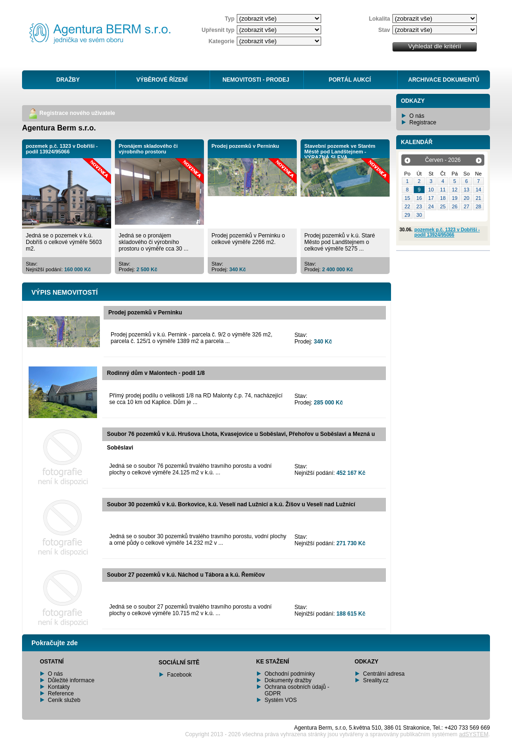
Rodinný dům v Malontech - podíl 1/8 (156, 373)
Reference (61, 693)
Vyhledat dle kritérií (434, 46)
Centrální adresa (384, 674)
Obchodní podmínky (289, 674)
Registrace (422, 122)
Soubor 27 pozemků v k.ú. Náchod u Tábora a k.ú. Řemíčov (186, 575)
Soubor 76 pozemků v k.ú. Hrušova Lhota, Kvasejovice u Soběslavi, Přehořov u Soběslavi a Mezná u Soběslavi (241, 441)
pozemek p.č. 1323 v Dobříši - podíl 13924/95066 (62, 148)
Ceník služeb (64, 700)
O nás (416, 116)
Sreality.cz (375, 680)
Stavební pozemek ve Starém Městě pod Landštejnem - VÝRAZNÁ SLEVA (340, 151)
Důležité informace (71, 680)
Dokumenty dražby (287, 680)
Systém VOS (280, 700)
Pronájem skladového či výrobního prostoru (148, 148)
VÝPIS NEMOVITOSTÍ (64, 292)
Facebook (179, 674)
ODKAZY (413, 101)
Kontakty (59, 687)
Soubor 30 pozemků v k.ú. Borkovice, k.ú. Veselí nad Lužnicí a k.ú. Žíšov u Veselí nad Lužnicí (231, 504)
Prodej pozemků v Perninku (245, 146)
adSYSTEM (474, 734)
